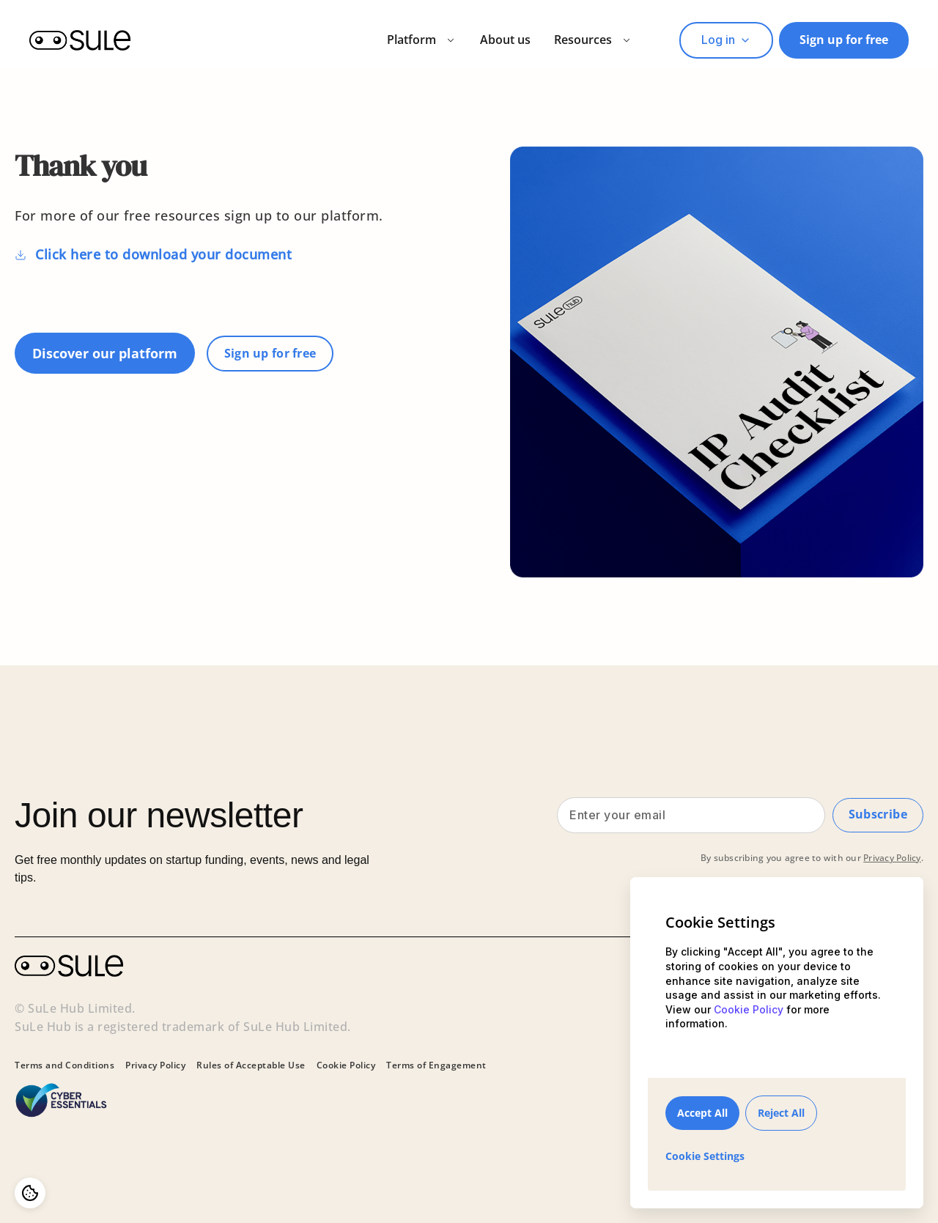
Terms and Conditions (64, 1065)
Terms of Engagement (436, 1065)
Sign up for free (843, 40)
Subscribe (877, 817)
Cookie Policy (346, 1065)
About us (505, 40)
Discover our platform (104, 353)
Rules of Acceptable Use (251, 1065)
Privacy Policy (892, 863)
